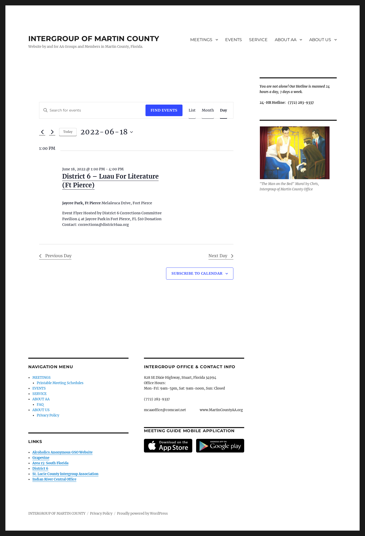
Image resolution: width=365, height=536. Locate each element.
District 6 (40, 468)
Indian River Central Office (54, 479)
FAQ (40, 404)
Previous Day (55, 255)
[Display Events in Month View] (208, 110)
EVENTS (233, 39)
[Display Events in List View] (192, 110)
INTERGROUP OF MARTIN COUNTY (93, 38)
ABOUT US (320, 39)
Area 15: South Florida (50, 463)
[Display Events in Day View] (223, 110)
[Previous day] (42, 132)
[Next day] (52, 132)
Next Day (220, 255)
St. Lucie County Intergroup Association (65, 474)
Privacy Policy (48, 415)
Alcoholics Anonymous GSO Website (62, 452)
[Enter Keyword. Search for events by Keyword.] (92, 110)
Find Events (164, 110)
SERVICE (258, 39)
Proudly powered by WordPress (142, 513)
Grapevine (40, 458)
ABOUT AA (285, 39)
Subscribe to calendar (197, 273)
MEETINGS (201, 39)
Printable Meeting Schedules (60, 383)
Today (67, 132)
